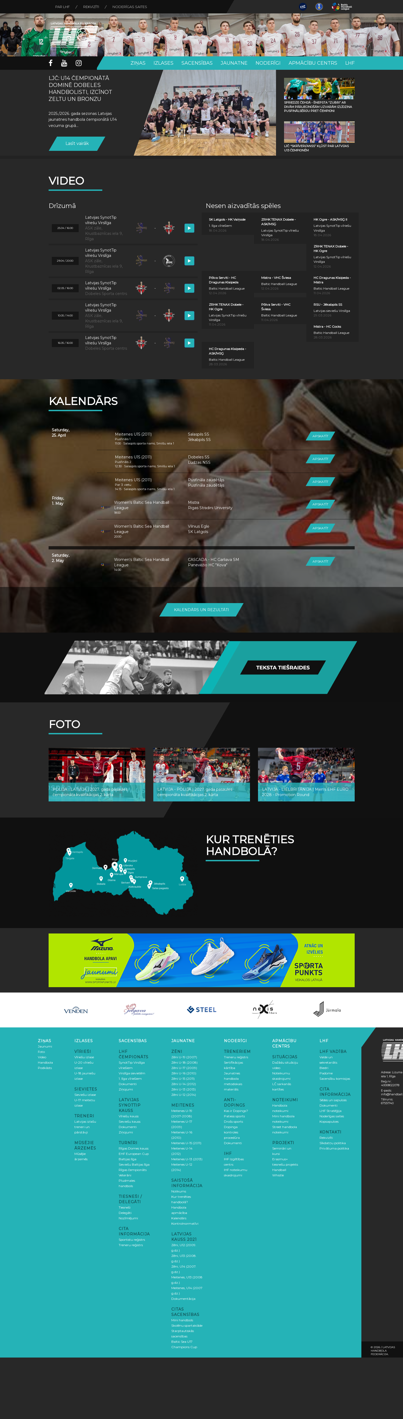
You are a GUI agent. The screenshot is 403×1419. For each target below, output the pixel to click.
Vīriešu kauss (129, 1116)
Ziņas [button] (138, 63)
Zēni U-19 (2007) (184, 1057)
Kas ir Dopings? (236, 1111)
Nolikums (178, 1191)
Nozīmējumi (128, 1218)
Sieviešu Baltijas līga (134, 1164)
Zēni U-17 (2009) (184, 1068)
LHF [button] (350, 63)
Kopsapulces (329, 1121)
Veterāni (125, 1175)
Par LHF (62, 7)
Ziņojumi (126, 1089)
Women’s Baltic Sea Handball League (141, 505)
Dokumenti (128, 1084)
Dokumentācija (183, 1299)
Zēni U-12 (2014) (183, 1095)
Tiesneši (124, 1207)
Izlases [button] (163, 63)
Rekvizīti (91, 7)
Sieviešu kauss (129, 1121)
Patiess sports (234, 1116)
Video (42, 1057)
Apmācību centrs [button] (313, 63)
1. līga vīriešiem (130, 1079)
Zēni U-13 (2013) (183, 1089)
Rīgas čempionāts (133, 1170)
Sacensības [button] (197, 63)
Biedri (324, 1068)
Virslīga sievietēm (132, 1073)
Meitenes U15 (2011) (133, 434)
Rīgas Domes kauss (133, 1148)
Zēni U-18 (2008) (184, 1062)
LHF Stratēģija (331, 1111)
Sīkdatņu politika (333, 1143)
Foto (41, 1052)
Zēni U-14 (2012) (183, 1084)
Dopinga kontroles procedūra (232, 1132)
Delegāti (125, 1213)
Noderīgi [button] (268, 63)
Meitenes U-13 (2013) (186, 1159)
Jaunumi (45, 1046)
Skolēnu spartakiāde (186, 1325)
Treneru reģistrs (131, 1245)
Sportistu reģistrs (132, 1240)
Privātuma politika (334, 1148)
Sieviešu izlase (85, 1095)
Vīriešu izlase (84, 1057)
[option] (76, 1010)
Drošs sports (233, 1121)
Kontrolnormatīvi (184, 1223)
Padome (326, 1073)
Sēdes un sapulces (333, 1100)
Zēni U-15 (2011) (183, 1079)
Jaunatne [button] (234, 63)
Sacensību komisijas (335, 1079)
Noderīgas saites (129, 7)
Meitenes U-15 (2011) (186, 1143)
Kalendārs (178, 1218)
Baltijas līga (127, 1159)
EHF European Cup (134, 1154)
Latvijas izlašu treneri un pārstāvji (85, 1126)
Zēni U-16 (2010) (183, 1073)
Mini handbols (182, 1320)
